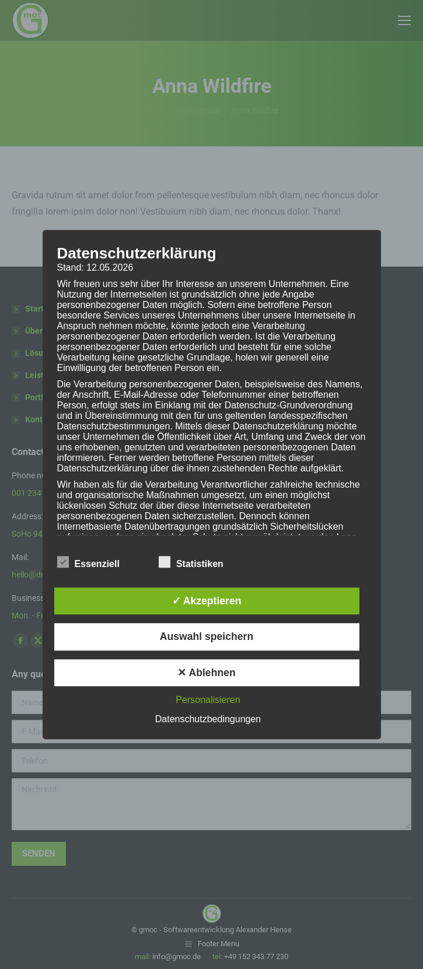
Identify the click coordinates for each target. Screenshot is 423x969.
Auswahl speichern (206, 637)
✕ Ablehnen (206, 672)
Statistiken (191, 562)
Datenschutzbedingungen (208, 719)
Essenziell (88, 562)
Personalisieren (208, 700)
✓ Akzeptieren (207, 601)
